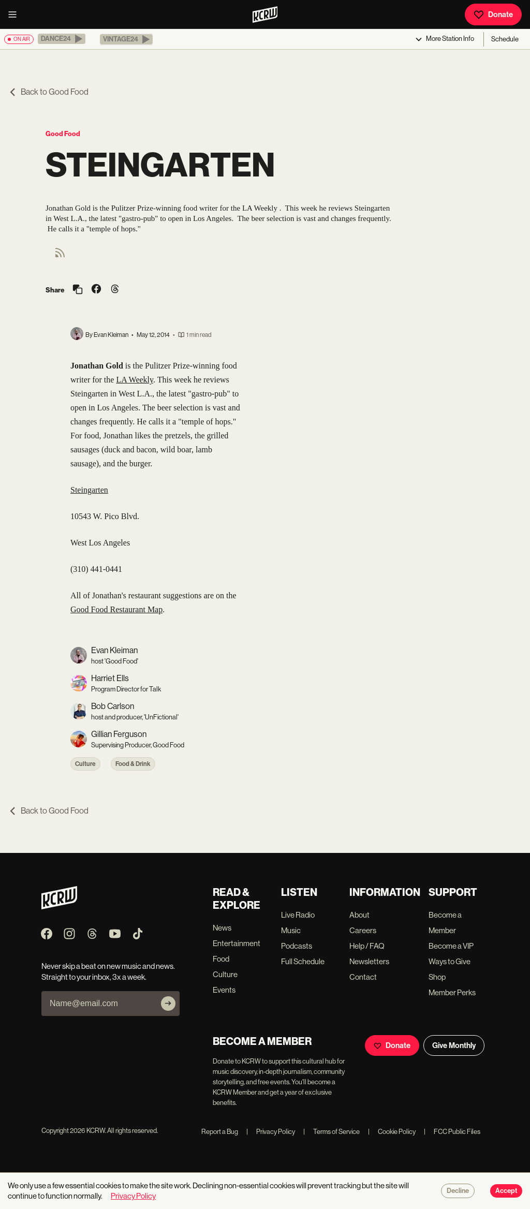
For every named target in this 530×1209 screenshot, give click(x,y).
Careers (362, 930)
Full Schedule (303, 961)
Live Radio (298, 914)
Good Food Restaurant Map (116, 609)
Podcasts (296, 945)
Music (291, 930)
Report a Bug (219, 1132)
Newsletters (369, 961)
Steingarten (89, 489)
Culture (85, 764)
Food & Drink (133, 764)
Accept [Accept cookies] (506, 1191)
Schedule (505, 39)
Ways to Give (449, 961)
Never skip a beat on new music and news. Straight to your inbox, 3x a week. (108, 971)
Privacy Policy (270, 1132)
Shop (437, 976)
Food (221, 958)
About (359, 914)
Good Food (63, 134)
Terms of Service (331, 1132)
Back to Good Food (48, 92)
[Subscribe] (168, 1003)
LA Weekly (134, 379)
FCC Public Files (452, 1132)
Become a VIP (451, 945)
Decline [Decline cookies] (458, 1191)
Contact (363, 976)
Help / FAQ (367, 945)
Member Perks (452, 992)
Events (224, 989)
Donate (493, 14)
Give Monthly (454, 1045)
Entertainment (236, 943)
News (222, 927)
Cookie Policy (392, 1132)
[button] (61, 39)
